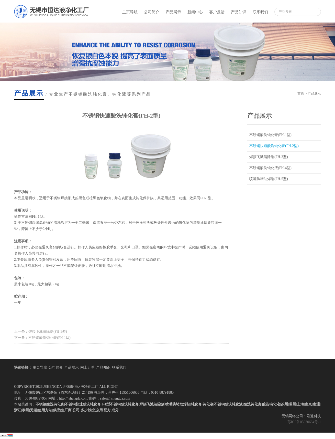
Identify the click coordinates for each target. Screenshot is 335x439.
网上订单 (87, 367)
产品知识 (238, 12)
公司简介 (151, 12)
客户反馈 (217, 12)
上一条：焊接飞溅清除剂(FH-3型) (40, 331)
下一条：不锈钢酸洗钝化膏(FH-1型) (42, 338)
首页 (300, 93)
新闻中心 (195, 12)
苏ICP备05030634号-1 (304, 422)
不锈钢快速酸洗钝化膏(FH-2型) (274, 146)
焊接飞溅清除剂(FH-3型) (268, 157)
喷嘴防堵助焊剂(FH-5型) (268, 179)
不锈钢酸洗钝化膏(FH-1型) (270, 135)
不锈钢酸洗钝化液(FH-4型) (270, 168)
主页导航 (130, 12)
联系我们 (260, 12)
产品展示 (173, 12)
